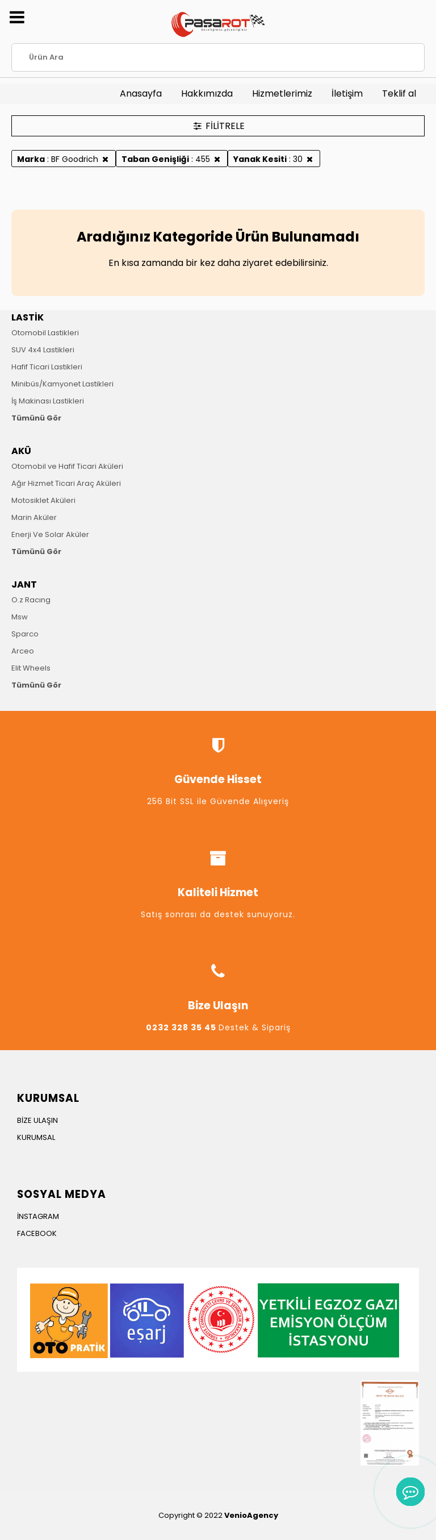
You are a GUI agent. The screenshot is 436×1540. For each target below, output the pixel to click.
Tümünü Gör (36, 418)
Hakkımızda (207, 93)
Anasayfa (141, 93)
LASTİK (27, 317)
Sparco (25, 634)
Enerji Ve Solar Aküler (50, 534)
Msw (19, 616)
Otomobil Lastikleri (45, 332)
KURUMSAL (36, 1137)
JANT (24, 584)
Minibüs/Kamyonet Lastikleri (62, 383)
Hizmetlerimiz (282, 93)
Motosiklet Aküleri (43, 500)
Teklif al (399, 93)
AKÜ (21, 450)
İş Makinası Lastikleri (47, 401)
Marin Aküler (34, 517)
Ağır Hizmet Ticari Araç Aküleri (66, 483)
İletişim (347, 93)
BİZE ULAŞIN (37, 1120)
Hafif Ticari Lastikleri (46, 366)
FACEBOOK (37, 1233)
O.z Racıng (31, 599)
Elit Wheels (31, 668)
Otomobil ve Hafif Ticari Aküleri (67, 466)
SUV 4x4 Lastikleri (42, 349)
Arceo (22, 651)
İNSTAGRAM (38, 1216)
